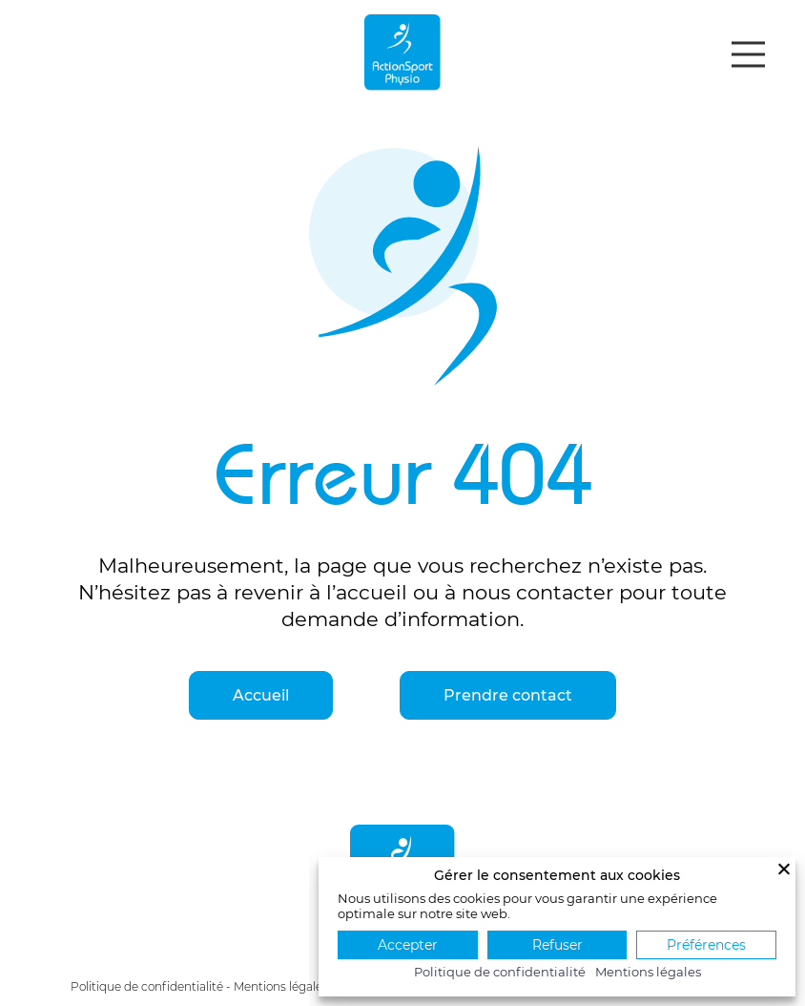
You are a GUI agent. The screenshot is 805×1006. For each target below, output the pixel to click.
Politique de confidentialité (147, 986)
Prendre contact (508, 695)
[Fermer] (784, 868)
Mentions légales (281, 986)
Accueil (261, 695)
